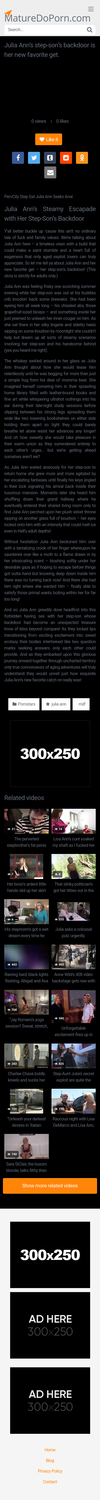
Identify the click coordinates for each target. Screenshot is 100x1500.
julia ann (56, 704)
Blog (50, 1460)
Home (50, 1449)
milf (81, 704)
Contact (50, 1481)
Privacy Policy (50, 1471)
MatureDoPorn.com (47, 13)
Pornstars (24, 704)
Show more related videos (50, 1186)
